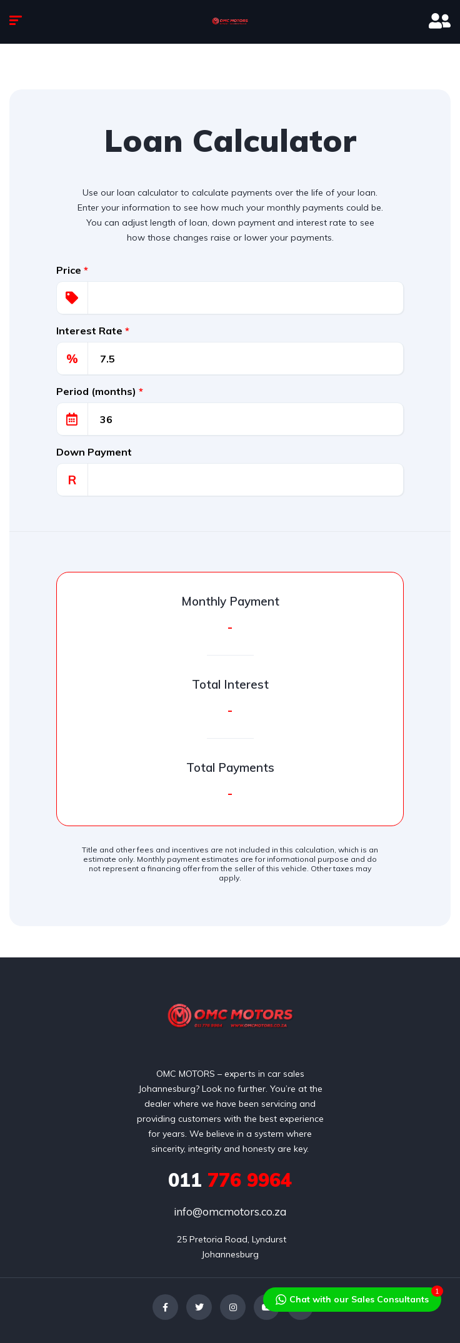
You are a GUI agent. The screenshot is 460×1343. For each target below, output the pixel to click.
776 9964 (230, 1180)
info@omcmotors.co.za (230, 1211)
